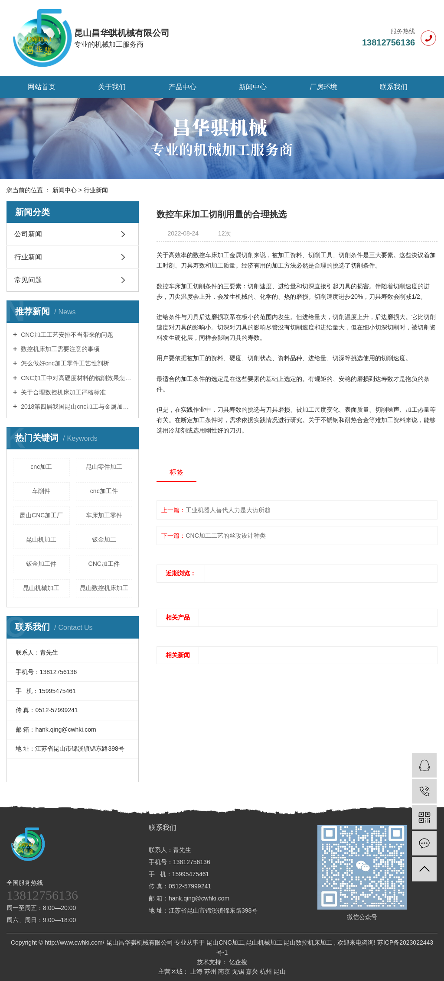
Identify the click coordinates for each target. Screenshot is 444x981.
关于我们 (112, 86)
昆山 (280, 971)
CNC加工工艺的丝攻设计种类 (225, 535)
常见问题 (28, 280)
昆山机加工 (41, 539)
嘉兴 (253, 971)
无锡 (239, 971)
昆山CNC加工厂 (41, 515)
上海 (197, 971)
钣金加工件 (41, 563)
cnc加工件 (104, 490)
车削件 (41, 490)
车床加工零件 (104, 515)
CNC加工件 (104, 563)
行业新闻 (96, 190)
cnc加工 (41, 466)
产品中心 (182, 86)
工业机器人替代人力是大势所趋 (228, 510)
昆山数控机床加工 (104, 587)
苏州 (211, 971)
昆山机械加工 (41, 587)
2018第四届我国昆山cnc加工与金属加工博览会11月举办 (75, 406)
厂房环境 (323, 86)
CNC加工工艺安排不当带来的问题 (66, 334)
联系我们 (394, 86)
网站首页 (42, 86)
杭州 (267, 971)
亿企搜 (237, 961)
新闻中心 (253, 86)
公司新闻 (28, 234)
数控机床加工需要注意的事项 (59, 348)
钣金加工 (104, 539)
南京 (225, 971)
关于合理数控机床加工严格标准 (62, 392)
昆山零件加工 (104, 466)
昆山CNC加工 (225, 942)
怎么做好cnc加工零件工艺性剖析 (64, 363)
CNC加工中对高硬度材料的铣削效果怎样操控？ (75, 377)
